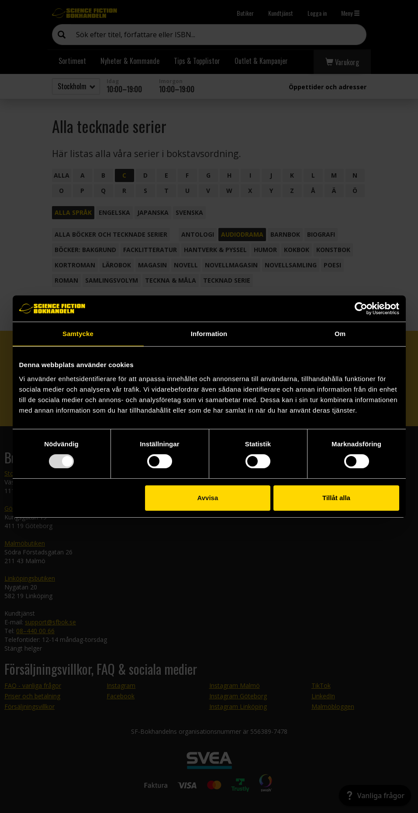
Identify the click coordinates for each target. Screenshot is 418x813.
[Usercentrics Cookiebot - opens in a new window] (361, 308)
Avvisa (207, 497)
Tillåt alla (336, 497)
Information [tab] (209, 333)
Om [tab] (340, 333)
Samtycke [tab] (77, 333)
